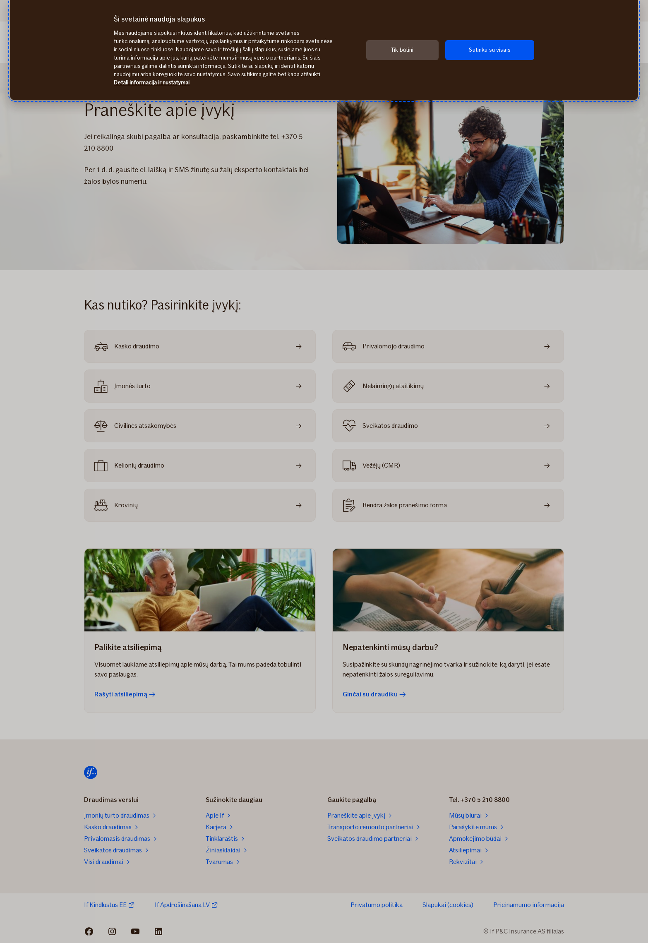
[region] (324, 50)
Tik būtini (402, 49)
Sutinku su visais (489, 49)
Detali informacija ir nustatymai (152, 82)
